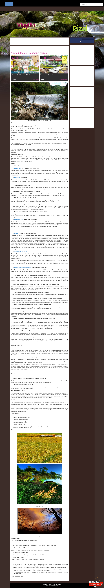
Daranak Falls (17, 168)
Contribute (58, 584)
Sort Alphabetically (76, 38)
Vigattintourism (50, 585)
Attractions (36, 48)
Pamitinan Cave (18, 357)
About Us (45, 584)
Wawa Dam (27, 357)
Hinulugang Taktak (19, 219)
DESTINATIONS (9, 4)
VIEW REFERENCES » (18, 576)
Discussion (26, 48)
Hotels (53, 48)
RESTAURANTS (51, 4)
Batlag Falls (17, 177)
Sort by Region (87, 38)
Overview (16, 48)
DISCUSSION (37, 4)
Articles (45, 48)
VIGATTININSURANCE (83, 1)
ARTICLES (17, 4)
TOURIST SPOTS (24, 4)
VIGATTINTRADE (92, 1)
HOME (3, 4)
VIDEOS (31, 4)
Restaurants (63, 48)
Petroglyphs (17, 233)
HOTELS (44, 4)
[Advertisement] (39, 41)
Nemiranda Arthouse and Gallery (22, 267)
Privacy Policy (51, 584)
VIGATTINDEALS (74, 1)
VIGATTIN (67, 1)
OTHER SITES (100, 1)
